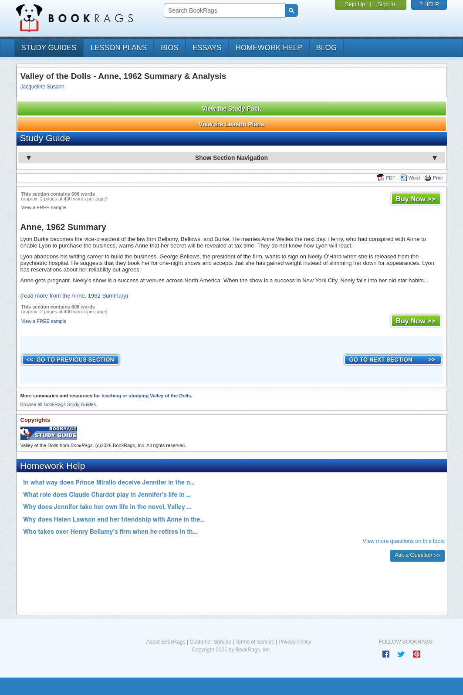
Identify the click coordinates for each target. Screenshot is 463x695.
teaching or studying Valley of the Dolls (146, 395)
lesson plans (119, 48)
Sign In (386, 4)
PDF (386, 177)
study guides (49, 48)
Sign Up (355, 4)
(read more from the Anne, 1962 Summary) (74, 295)
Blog (326, 48)
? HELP (429, 4)
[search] (223, 11)
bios (170, 48)
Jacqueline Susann (42, 87)
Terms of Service (254, 642)
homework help (269, 48)
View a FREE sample (44, 207)
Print (433, 177)
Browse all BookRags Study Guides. (59, 404)
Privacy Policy (294, 642)
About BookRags (165, 642)
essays (207, 48)
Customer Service (210, 642)
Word (410, 177)
